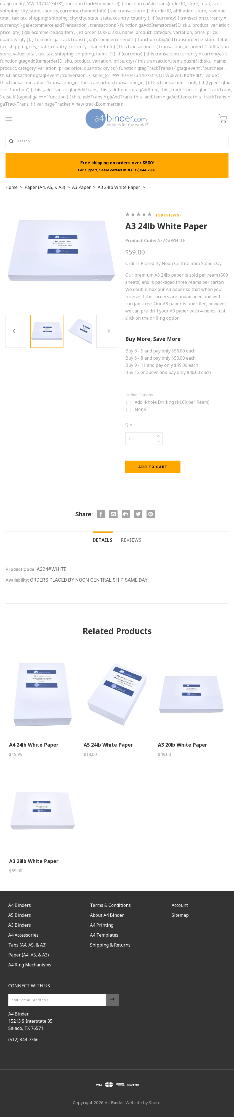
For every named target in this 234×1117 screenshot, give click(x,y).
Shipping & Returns (110, 945)
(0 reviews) (168, 215)
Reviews (131, 540)
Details (103, 540)
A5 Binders (19, 915)
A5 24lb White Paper (108, 744)
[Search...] (117, 141)
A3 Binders (19, 925)
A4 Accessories (23, 935)
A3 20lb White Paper (182, 744)
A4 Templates (104, 935)
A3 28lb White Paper (34, 861)
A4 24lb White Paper (34, 744)
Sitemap (180, 915)
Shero (155, 1102)
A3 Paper (81, 187)
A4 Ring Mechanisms (29, 965)
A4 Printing (101, 925)
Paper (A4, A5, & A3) (45, 187)
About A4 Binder (107, 915)
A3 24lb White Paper (119, 187)
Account (180, 905)
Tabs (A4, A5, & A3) (27, 945)
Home (12, 187)
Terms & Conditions (110, 905)
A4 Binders (19, 905)
